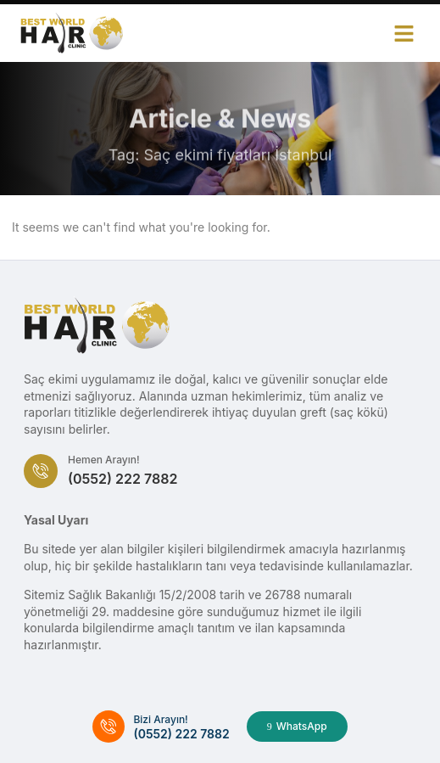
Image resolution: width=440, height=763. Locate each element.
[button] (404, 33)
